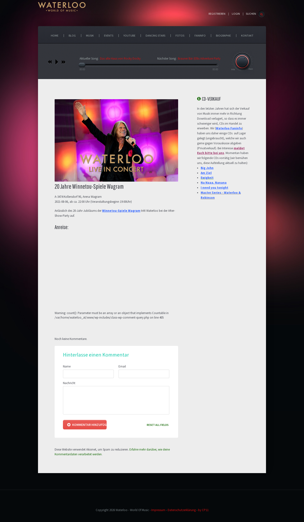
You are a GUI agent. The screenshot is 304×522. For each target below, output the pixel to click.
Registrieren (217, 13)
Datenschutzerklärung (182, 510)
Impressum (158, 510)
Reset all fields (158, 425)
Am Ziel (206, 173)
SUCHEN (251, 13)
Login (236, 13)
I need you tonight (214, 188)
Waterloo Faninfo (229, 128)
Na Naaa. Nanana (214, 183)
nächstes (63, 62)
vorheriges (50, 62)
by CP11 (203, 510)
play (56, 62)
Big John (207, 168)
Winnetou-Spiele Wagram (121, 211)
